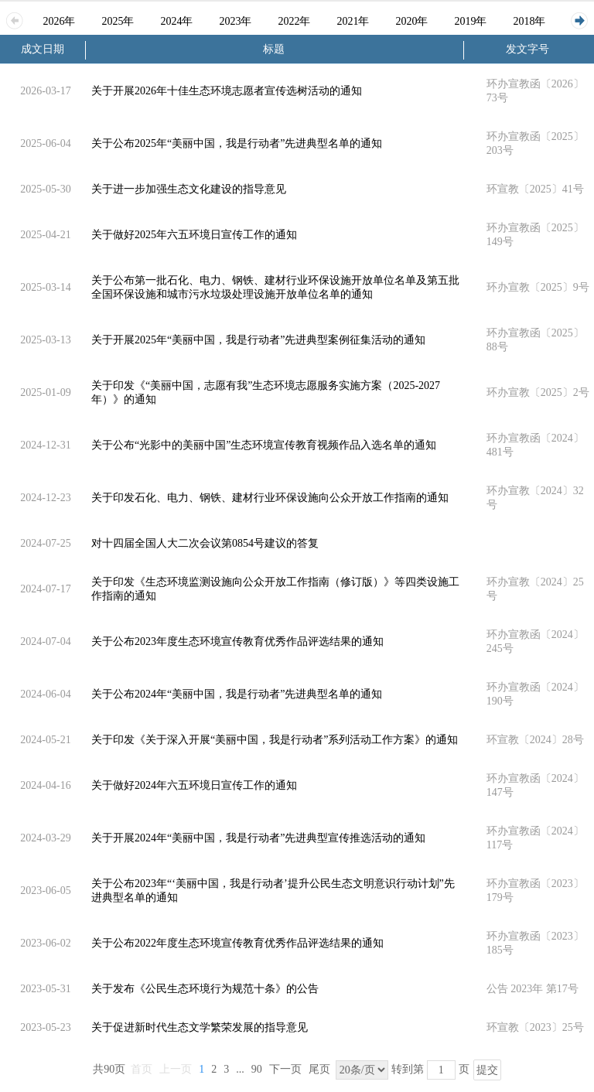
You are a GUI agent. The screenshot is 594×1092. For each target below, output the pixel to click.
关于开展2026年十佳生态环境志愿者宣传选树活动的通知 (226, 91)
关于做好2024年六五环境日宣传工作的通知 (194, 785)
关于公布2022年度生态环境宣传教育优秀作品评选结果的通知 (237, 943)
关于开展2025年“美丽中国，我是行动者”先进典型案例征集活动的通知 (258, 340)
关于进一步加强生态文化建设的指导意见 (188, 189)
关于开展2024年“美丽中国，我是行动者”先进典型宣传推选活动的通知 (258, 838)
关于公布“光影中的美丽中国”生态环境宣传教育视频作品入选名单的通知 (263, 445)
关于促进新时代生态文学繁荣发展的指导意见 (199, 1027)
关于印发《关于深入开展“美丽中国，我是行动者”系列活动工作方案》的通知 (274, 740)
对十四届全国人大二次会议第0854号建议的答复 (205, 543)
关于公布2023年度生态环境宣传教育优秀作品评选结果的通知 (237, 641)
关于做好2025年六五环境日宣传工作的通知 (194, 235)
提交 (487, 1070)
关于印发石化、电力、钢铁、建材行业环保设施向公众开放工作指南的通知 (270, 497)
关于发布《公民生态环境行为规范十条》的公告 (205, 989)
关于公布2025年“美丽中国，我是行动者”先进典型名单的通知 (236, 143)
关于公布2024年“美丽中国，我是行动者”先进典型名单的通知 (236, 694)
